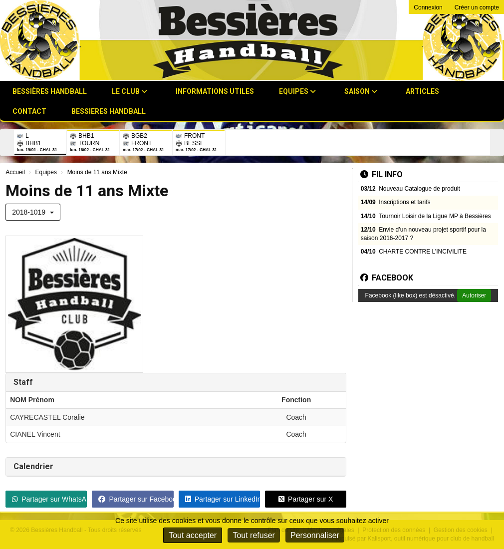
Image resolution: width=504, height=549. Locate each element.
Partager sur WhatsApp (49, 499)
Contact (29, 111)
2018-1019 (33, 212)
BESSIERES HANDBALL (108, 111)
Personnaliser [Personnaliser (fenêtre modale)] (314, 535)
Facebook (386, 277)
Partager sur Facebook (135, 499)
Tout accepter (193, 535)
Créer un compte (477, 7)
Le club (129, 91)
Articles (422, 91)
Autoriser (474, 295)
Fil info (381, 174)
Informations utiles (215, 91)
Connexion (428, 7)
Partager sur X (305, 499)
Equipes (297, 91)
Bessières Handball (49, 91)
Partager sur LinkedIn (222, 499)
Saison (360, 91)
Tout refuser (253, 535)
